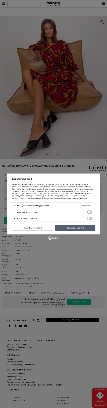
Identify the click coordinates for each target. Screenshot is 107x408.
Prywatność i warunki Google (77, 191)
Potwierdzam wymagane (32, 228)
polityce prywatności (80, 189)
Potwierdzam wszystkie (75, 228)
